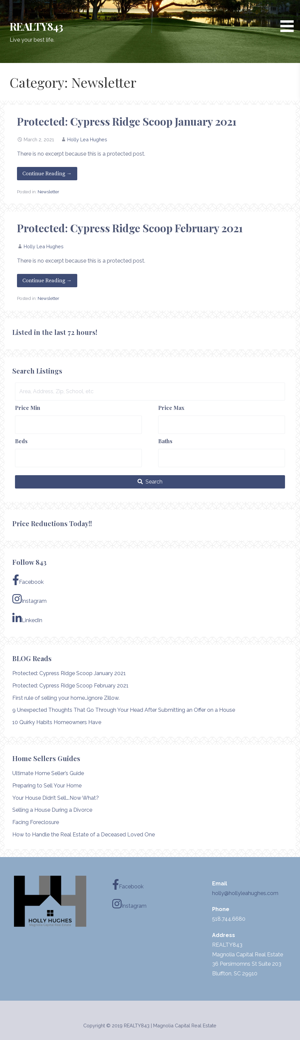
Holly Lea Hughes (87, 139)
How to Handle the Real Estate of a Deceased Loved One (83, 834)
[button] (289, 17)
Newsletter (48, 191)
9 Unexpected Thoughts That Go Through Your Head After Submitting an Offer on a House (123, 710)
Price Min (27, 407)
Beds (21, 441)
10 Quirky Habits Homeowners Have (56, 722)
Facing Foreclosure (35, 822)
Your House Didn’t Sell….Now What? (55, 798)
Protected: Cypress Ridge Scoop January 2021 (126, 121)
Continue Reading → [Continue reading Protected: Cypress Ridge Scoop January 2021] (47, 173)
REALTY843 (36, 26)
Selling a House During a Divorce (52, 810)
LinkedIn (27, 618)
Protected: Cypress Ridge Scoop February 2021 (130, 228)
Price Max (171, 407)
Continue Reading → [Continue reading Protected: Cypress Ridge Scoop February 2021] (47, 280)
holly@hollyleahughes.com (245, 893)
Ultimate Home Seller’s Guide (48, 773)
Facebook (28, 579)
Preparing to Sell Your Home (47, 785)
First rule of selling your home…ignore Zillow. (66, 698)
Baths (165, 441)
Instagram (29, 598)
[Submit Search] (150, 482)
